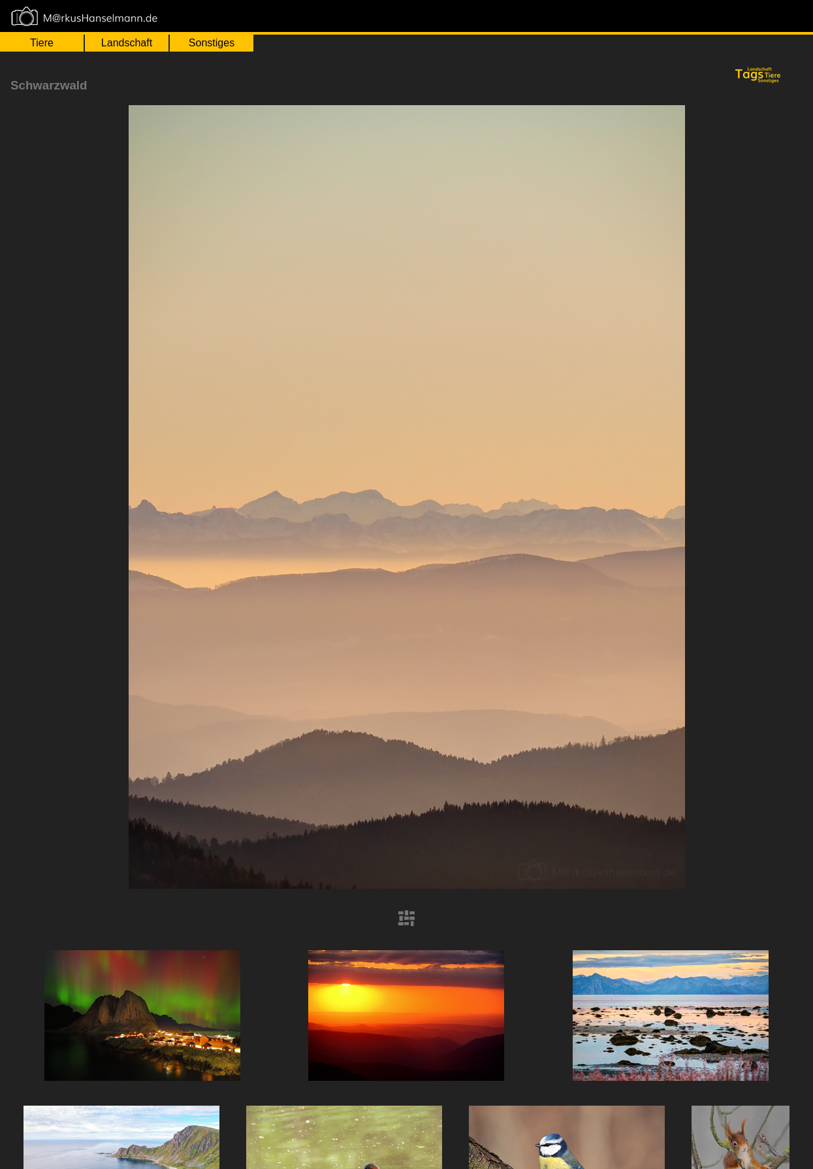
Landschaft (126, 42)
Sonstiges (211, 42)
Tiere (42, 42)
